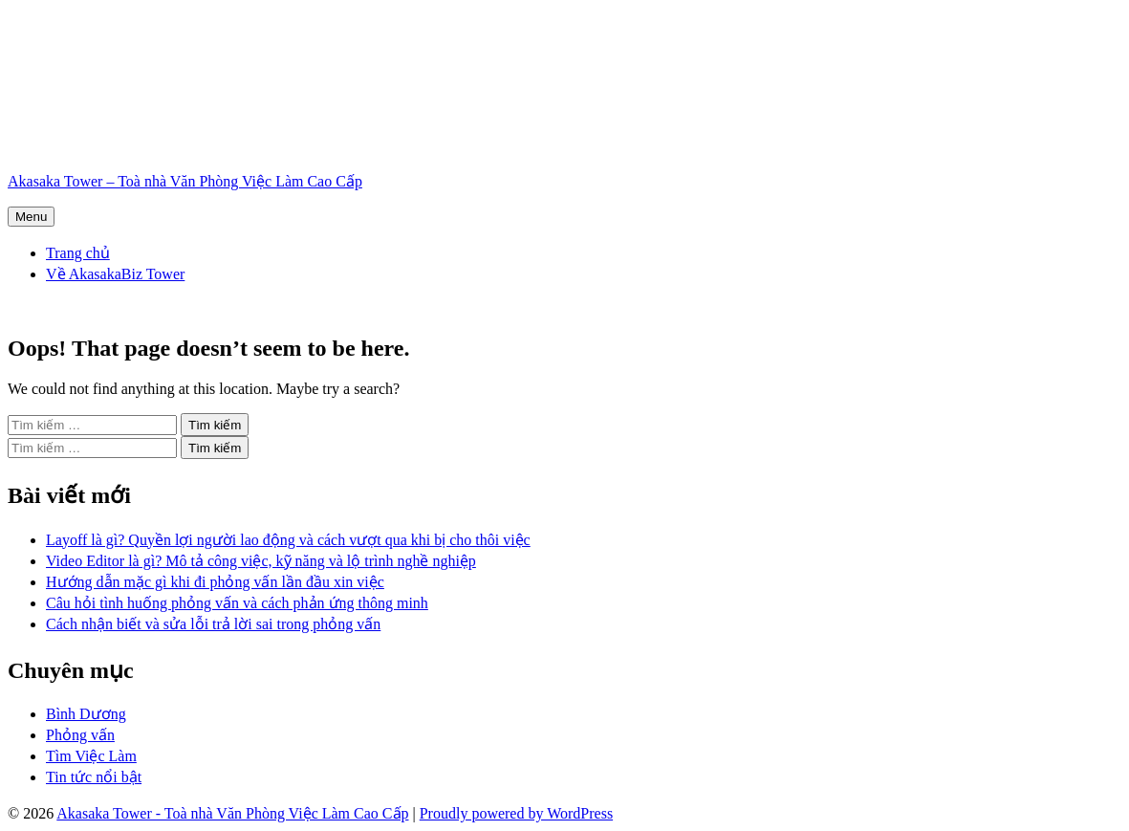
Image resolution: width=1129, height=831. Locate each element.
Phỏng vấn (80, 735)
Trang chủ (78, 253)
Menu (31, 216)
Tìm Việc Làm (91, 756)
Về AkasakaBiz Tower (115, 274)
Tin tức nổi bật (93, 777)
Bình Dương (86, 714)
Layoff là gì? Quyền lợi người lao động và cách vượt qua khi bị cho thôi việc (288, 540)
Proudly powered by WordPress (516, 813)
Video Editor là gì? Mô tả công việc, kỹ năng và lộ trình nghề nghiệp (261, 561)
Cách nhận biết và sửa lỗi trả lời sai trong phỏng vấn (213, 624)
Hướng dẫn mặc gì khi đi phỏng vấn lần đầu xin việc (215, 582)
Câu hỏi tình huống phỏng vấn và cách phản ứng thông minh (237, 603)
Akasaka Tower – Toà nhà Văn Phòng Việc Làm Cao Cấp (185, 181)
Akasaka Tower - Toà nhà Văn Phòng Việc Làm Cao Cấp (232, 813)
